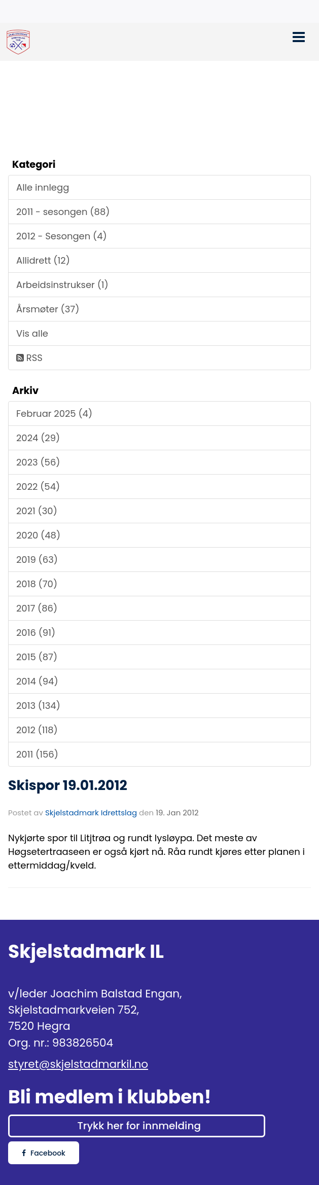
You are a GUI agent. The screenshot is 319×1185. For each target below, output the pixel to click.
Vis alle (32, 333)
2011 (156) (37, 754)
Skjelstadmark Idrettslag (91, 812)
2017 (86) (36, 608)
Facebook (43, 1153)
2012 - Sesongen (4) (61, 236)
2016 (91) (35, 632)
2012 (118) (37, 730)
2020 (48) (38, 535)
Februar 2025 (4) (54, 413)
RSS (29, 357)
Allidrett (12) (43, 260)
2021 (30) (36, 511)
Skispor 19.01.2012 (67, 785)
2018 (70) (36, 584)
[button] (298, 35)
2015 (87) (36, 657)
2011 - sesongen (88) (63, 211)
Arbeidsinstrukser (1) (62, 284)
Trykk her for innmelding (138, 1126)
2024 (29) (38, 438)
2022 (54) (38, 486)
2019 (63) (37, 559)
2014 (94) (37, 681)
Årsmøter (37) (47, 309)
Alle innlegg (42, 187)
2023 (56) (38, 462)
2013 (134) (38, 705)
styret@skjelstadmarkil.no (78, 1064)
